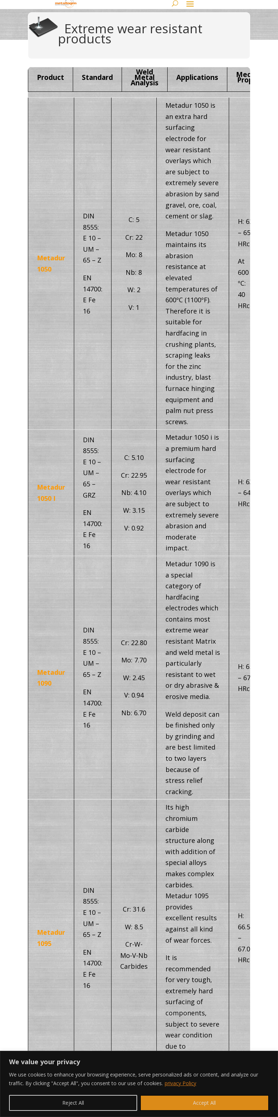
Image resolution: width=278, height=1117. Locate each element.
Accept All (204, 1102)
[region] (139, 1084)
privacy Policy (180, 1083)
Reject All (73, 1102)
